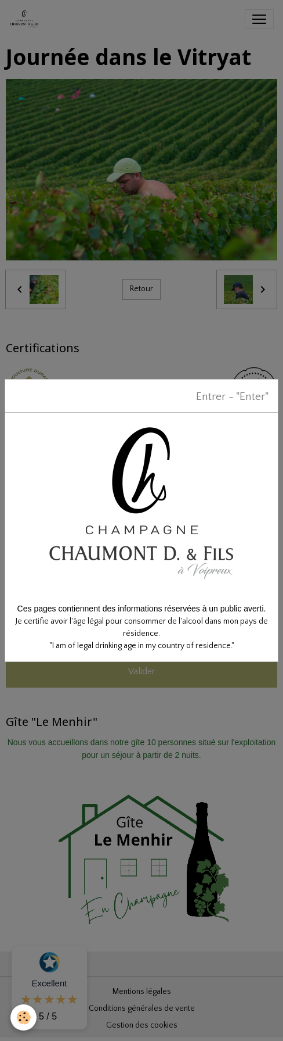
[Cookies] (23, 1017)
